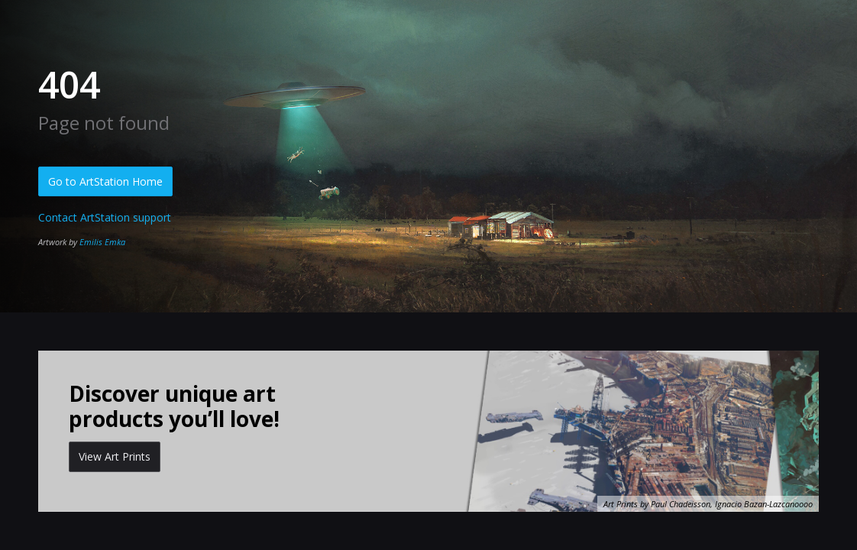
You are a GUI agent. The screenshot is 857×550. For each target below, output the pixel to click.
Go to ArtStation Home (105, 181)
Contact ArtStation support (104, 217)
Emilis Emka (102, 241)
